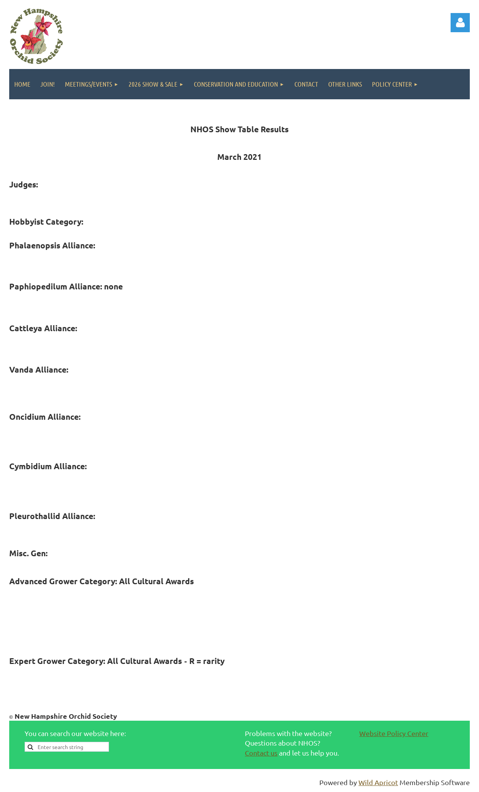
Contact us (261, 753)
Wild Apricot (378, 782)
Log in (460, 22)
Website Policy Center (393, 733)
